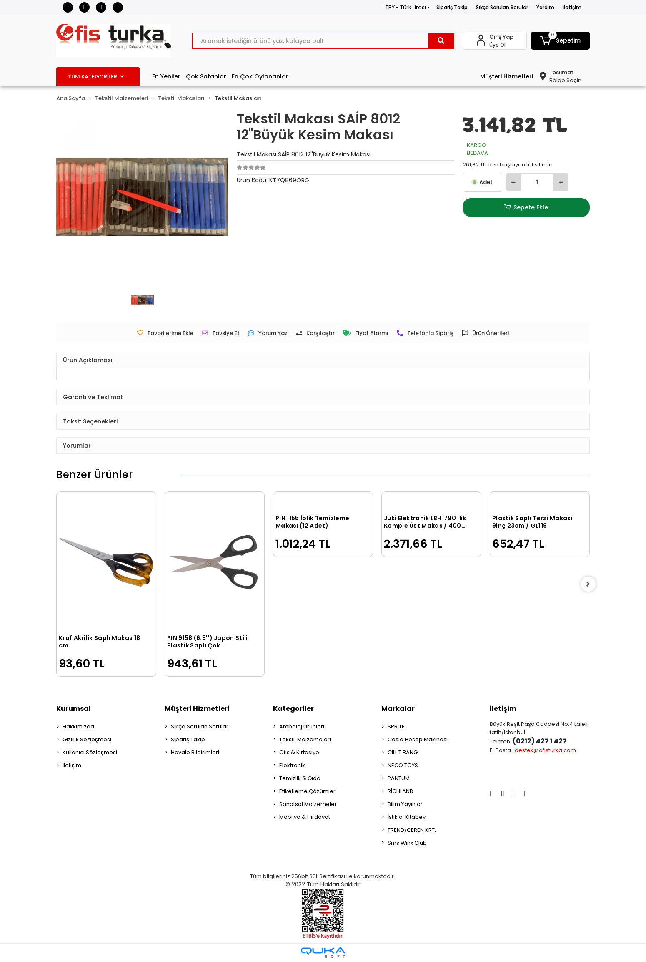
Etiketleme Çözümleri (308, 791)
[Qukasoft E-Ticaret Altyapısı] (323, 952)
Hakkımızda (78, 726)
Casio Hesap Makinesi (418, 739)
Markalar (398, 708)
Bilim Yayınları (406, 804)
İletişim (572, 7)
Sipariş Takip (452, 7)
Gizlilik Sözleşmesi (87, 739)
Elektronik (292, 765)
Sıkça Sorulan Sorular (502, 7)
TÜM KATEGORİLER (96, 77)
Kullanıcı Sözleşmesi (90, 752)
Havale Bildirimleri (195, 752)
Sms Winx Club (407, 843)
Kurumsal (73, 708)
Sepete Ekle (526, 207)
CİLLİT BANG (403, 752)
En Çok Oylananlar (260, 76)
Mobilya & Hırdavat (304, 817)
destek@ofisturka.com (545, 750)
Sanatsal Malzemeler (308, 804)
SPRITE (396, 726)
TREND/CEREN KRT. (412, 830)
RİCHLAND (400, 791)
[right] (589, 584)
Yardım (545, 7)
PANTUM (399, 778)
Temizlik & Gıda (299, 778)
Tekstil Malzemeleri (305, 739)
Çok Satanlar (206, 76)
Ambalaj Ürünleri (301, 726)
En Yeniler (166, 76)
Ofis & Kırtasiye (299, 752)
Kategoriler (293, 708)
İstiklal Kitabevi (407, 817)
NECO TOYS (403, 765)
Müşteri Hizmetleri (506, 76)
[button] (560, 41)
